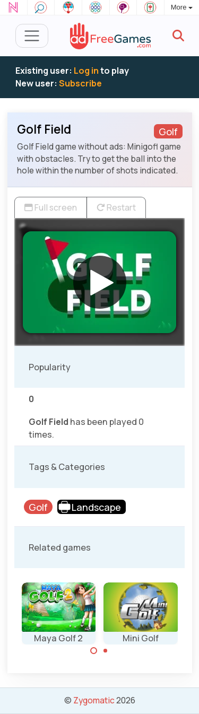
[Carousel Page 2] (105, 651)
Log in (86, 70)
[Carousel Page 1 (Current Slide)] (94, 651)
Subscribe (80, 83)
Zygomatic (94, 700)
